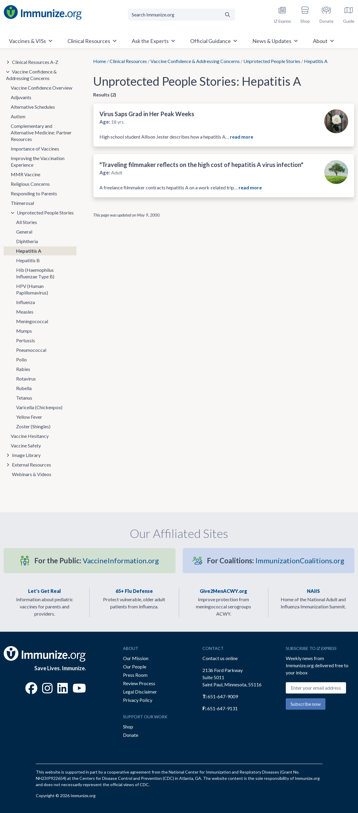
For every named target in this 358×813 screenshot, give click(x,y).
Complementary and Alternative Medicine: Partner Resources (41, 132)
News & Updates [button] (275, 41)
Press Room (135, 675)
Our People (134, 666)
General (24, 231)
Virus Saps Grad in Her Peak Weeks (146, 113)
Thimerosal (22, 203)
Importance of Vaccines (35, 148)
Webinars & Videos (31, 474)
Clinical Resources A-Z (35, 62)
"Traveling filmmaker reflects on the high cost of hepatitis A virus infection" (201, 164)
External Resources (31, 464)
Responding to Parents (34, 193)
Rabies (23, 369)
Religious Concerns (30, 184)
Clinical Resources (128, 61)
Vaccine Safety (26, 445)
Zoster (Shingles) (33, 426)
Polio (21, 359)
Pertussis (25, 340)
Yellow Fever (29, 417)
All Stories (26, 222)
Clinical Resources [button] (92, 41)
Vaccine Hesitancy (30, 436)
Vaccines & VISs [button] (31, 41)
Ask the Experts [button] (154, 41)
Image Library (26, 455)
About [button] (324, 41)
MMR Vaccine (25, 174)
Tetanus (24, 398)
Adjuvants (21, 97)
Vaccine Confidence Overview (41, 87)
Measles (24, 312)
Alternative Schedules (33, 107)
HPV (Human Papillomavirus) (32, 289)
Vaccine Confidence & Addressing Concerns (195, 61)
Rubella (24, 388)
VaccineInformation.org (96, 560)
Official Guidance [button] (214, 41)
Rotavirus (26, 378)
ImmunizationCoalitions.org (275, 560)
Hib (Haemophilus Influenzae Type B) (35, 273)
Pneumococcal (31, 350)
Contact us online (220, 658)
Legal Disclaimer (140, 691)
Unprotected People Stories (271, 61)
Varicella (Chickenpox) (39, 407)
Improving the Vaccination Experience (37, 161)
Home (99, 61)
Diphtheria (27, 241)
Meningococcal (32, 321)
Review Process (139, 683)
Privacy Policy (137, 700)
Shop (128, 726)
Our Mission (135, 658)
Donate (130, 735)
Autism (18, 116)
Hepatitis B (28, 260)
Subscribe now (306, 704)
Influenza (25, 302)
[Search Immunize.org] (174, 15)
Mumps (24, 331)
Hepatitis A (28, 251)
